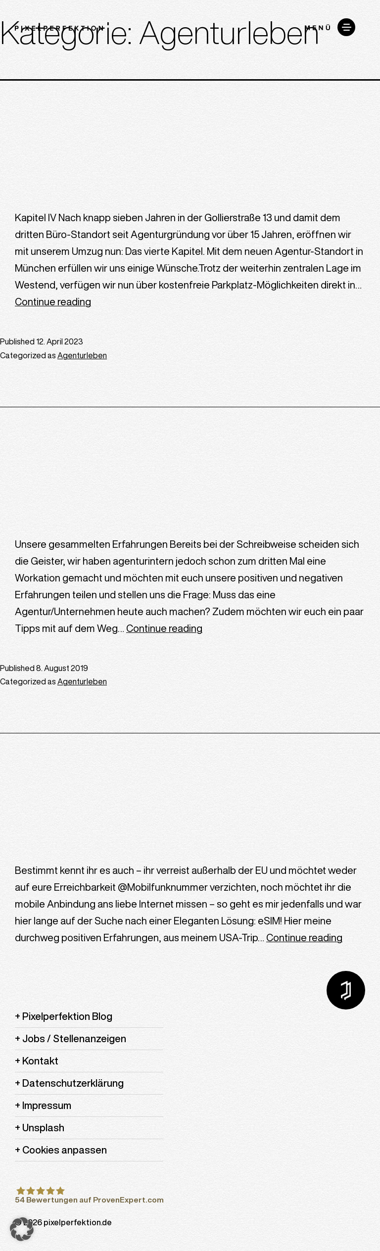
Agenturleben (82, 355)
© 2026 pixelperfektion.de (63, 1222)
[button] (22, 1229)
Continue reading (53, 301)
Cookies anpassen (64, 1150)
